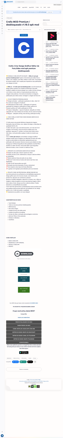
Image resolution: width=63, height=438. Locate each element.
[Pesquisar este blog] (25, 2)
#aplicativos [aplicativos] (9, 393)
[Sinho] (9, 29)
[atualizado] (57, 41)
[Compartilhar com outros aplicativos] (35, 397)
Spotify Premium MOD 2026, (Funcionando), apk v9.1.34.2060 (52, 58)
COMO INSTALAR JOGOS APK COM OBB (24, 364)
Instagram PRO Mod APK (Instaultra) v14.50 (51, 92)
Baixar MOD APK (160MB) (24, 305)
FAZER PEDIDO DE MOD (23, 361)
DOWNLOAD (24, 35)
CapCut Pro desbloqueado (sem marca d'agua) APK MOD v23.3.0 (52, 85)
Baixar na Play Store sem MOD (24, 325)
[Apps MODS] (31, 7)
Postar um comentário (23, 405)
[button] (61, 2)
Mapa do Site (46, 434)
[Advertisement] (23, 230)
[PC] (41, 7)
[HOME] (19, 7)
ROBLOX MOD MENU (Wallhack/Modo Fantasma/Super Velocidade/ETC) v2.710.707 (52, 99)
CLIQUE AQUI (50, 12)
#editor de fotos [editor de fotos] (16, 393)
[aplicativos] (53, 41)
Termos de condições (23, 434)
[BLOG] (49, 7)
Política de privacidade (32, 434)
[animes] (52, 62)
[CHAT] (45, 7)
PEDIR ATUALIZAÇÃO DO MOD (24, 357)
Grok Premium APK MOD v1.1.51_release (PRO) (51, 51)
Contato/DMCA (40, 434)
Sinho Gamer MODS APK (35, 432)
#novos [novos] (34, 393)
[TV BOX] (37, 7)
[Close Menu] (60, 12)
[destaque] (56, 68)
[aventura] (56, 95)
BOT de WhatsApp (42, 12)
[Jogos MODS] (24, 7)
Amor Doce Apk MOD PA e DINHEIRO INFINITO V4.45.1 (52, 71)
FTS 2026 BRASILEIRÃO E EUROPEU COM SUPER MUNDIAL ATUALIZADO (51, 78)
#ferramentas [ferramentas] (24, 393)
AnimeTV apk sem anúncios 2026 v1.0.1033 (52, 65)
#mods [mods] (30, 393)
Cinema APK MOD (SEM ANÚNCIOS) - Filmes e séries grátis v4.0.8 (52, 45)
